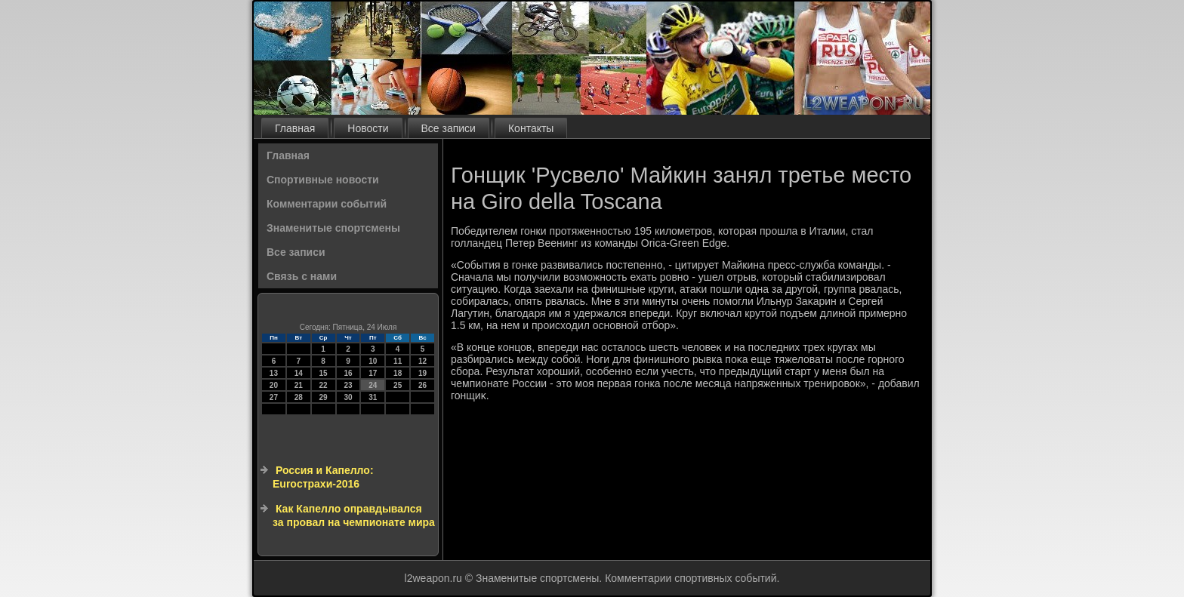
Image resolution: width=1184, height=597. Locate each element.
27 (274, 397)
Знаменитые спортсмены (333, 228)
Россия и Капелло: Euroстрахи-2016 (323, 477)
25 (397, 385)
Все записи (448, 128)
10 (372, 361)
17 (372, 373)
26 (422, 385)
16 (348, 373)
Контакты (530, 128)
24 (372, 385)
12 (422, 361)
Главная (295, 128)
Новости (367, 128)
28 (298, 397)
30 (348, 397)
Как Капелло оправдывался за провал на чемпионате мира (354, 515)
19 (422, 373)
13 (274, 373)
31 (372, 397)
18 (397, 373)
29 (323, 397)
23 (348, 385)
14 (298, 373)
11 (397, 361)
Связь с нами (302, 276)
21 (298, 385)
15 (323, 373)
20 (274, 385)
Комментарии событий (327, 204)
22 (323, 385)
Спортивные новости (323, 180)
